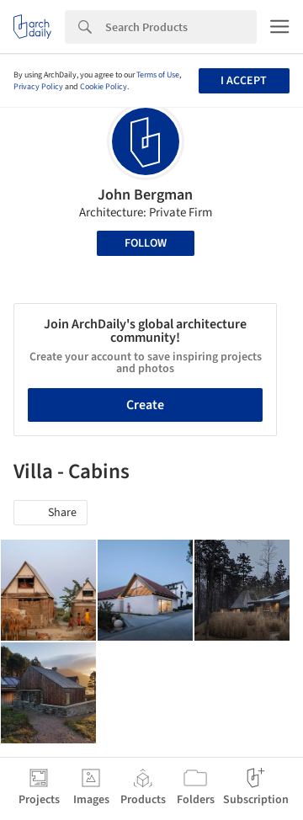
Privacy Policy (38, 87)
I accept (244, 80)
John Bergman (145, 194)
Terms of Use (157, 75)
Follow (146, 243)
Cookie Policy (103, 87)
